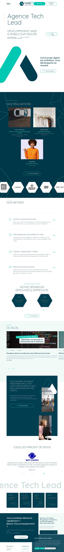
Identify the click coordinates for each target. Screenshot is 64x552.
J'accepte (37, 548)
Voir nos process (34, 315)
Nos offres (52, 34)
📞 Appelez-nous (51, 3)
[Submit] (54, 532)
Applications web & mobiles (14, 38)
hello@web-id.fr (25, 548)
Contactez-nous (23, 537)
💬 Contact (39, 3)
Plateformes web (11, 37)
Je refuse (42, 548)
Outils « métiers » (25, 37)
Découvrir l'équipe (24, 405)
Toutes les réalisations (34, 173)
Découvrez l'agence (50, 71)
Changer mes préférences (50, 548)
